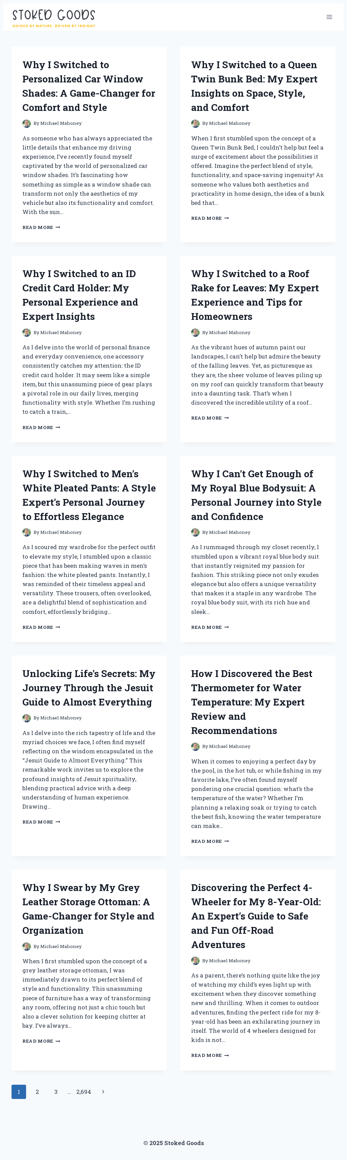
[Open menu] (329, 17)
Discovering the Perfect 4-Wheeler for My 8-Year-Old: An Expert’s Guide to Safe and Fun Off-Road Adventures (256, 916)
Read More (41, 227)
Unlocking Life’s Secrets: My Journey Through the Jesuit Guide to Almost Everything (89, 687)
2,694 (83, 1092)
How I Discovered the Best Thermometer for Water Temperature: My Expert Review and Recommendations (251, 702)
